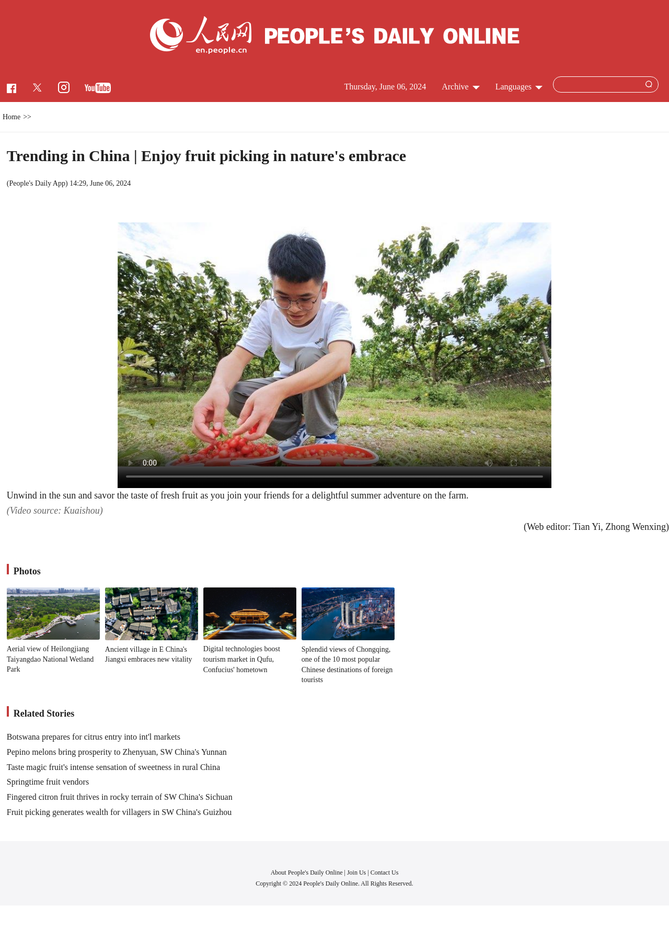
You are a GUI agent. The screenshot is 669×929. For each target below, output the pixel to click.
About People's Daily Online (307, 872)
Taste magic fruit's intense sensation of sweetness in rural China (113, 767)
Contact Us (385, 872)
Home (11, 117)
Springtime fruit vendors (48, 781)
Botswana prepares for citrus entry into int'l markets (93, 736)
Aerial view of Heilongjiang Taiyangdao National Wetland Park (50, 659)
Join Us (357, 872)
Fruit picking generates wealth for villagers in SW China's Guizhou (119, 812)
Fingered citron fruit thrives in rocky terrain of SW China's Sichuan (120, 796)
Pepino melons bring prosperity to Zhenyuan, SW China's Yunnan (117, 751)
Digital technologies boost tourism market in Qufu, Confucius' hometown (241, 659)
